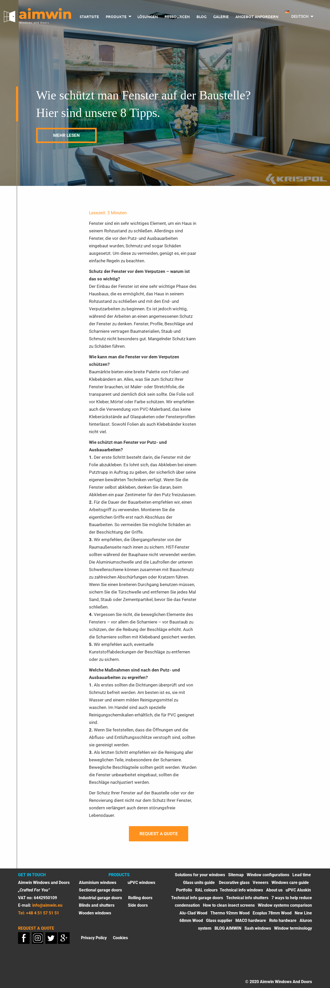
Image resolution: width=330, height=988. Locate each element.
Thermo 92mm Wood (230, 913)
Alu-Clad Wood (193, 913)
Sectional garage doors (100, 890)
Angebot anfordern (256, 16)
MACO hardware (250, 920)
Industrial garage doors (100, 897)
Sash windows (257, 928)
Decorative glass (234, 882)
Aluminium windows (97, 882)
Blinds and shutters (96, 905)
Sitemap (236, 874)
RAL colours (206, 890)
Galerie (221, 16)
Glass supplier (219, 920)
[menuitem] (89, 17)
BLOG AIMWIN (227, 928)
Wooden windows (95, 913)
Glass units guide (199, 882)
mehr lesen (66, 135)
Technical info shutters (247, 897)
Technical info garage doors (197, 897)
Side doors (138, 905)
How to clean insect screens (229, 905)
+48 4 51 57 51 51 (42, 913)
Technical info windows (241, 890)
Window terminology (293, 928)
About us (274, 890)
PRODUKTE (116, 16)
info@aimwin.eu (47, 905)
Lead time (301, 874)
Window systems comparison (285, 905)
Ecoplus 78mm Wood (272, 913)
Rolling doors (140, 897)
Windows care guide (290, 882)
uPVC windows (141, 882)
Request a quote (158, 833)
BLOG (201, 16)
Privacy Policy (94, 937)
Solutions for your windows (200, 874)
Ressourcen (177, 16)
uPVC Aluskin (298, 890)
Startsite (89, 16)
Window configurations (268, 874)
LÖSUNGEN (147, 16)
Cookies (120, 937)
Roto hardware (282, 920)
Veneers (260, 882)
